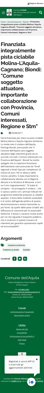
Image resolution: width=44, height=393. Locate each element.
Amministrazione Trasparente (22, 312)
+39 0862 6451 (23, 289)
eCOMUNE (39, 381)
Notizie (26, 21)
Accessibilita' (22, 333)
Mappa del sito (22, 329)
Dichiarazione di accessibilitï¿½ (22, 336)
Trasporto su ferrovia (16, 245)
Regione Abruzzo (35, 3)
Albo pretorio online (22, 315)
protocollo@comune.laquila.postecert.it (24, 292)
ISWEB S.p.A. (16, 381)
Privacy (22, 343)
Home (3, 21)
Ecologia (26, 250)
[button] (3, 12)
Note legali (22, 340)
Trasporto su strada (11, 250)
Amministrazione (14, 21)
